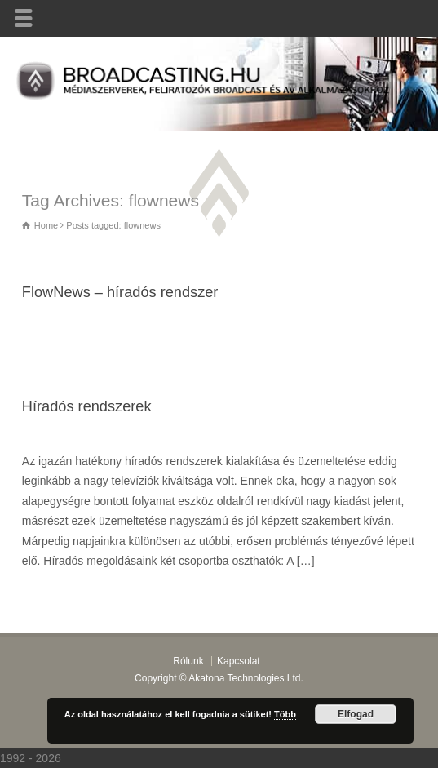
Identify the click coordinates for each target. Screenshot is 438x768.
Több (285, 714)
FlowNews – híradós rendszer (120, 292)
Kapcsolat (238, 661)
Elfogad (356, 714)
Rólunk (188, 661)
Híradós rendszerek (87, 406)
